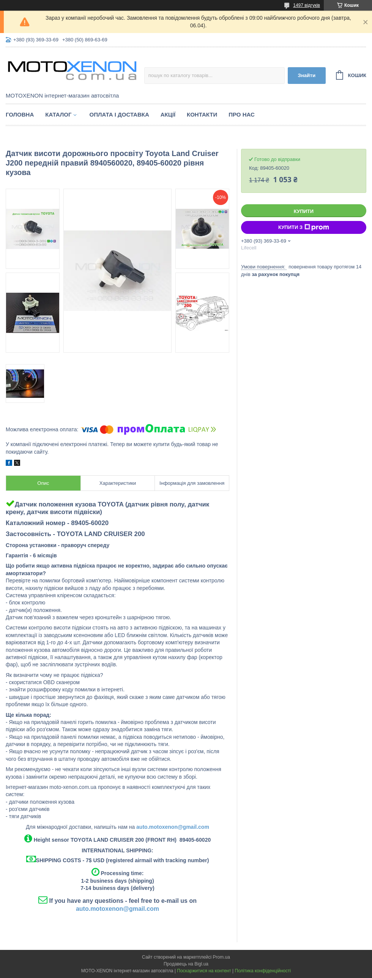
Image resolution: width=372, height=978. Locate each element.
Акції (168, 114)
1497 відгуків (306, 5)
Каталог (58, 114)
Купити (304, 211)
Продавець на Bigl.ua (186, 964)
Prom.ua (221, 957)
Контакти (202, 114)
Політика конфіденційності (263, 970)
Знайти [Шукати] (306, 75)
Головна (20, 114)
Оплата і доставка (119, 114)
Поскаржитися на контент (204, 970)
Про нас (242, 114)
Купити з (303, 227)
